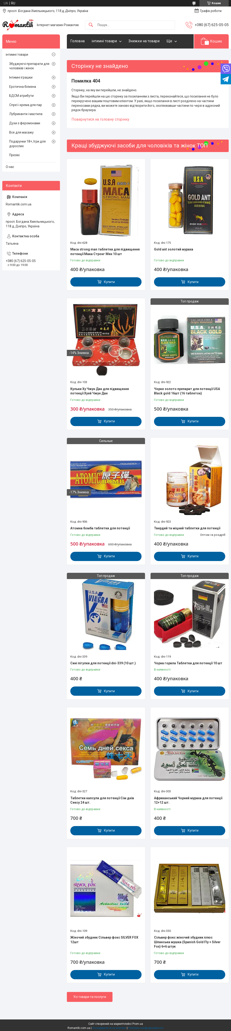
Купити (109, 282)
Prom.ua (137, 1023)
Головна (77, 41)
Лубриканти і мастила (25, 114)
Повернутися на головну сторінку (100, 119)
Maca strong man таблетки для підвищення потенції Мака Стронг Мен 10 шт (105, 251)
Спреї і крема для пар (25, 105)
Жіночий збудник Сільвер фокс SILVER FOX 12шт (104, 940)
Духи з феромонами (24, 123)
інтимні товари (104, 41)
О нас (10, 167)
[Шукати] (91, 25)
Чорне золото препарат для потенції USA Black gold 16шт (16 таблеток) (187, 391)
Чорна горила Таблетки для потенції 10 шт (188, 663)
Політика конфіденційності (145, 1028)
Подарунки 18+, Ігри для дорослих (27, 144)
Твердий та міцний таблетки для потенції (187, 528)
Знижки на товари (144, 41)
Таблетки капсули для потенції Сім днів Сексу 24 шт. (102, 800)
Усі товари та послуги (89, 997)
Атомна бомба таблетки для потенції (100, 528)
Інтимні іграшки (21, 77)
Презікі (14, 155)
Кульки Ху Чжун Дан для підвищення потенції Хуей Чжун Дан (99, 391)
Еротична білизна (22, 86)
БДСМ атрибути (21, 96)
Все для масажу (21, 132)
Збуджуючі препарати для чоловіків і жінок (29, 66)
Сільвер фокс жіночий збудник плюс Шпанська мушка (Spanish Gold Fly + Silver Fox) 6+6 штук (187, 942)
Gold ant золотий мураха (173, 249)
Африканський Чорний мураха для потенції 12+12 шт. (188, 800)
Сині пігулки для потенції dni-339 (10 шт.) (103, 663)
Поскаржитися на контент (109, 1028)
